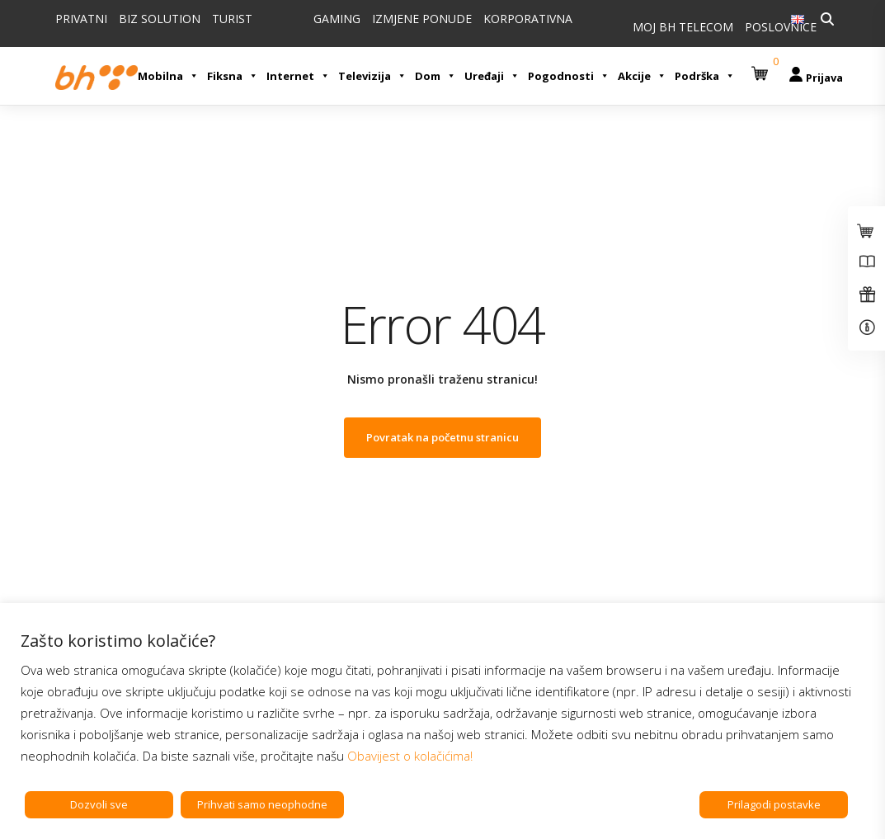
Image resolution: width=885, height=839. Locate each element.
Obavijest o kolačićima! (410, 755)
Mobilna (168, 75)
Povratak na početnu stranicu (442, 437)
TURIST (232, 18)
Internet (298, 75)
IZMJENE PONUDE (422, 18)
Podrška (705, 75)
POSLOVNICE (781, 27)
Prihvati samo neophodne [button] (262, 804)
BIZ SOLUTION (159, 18)
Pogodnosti (569, 75)
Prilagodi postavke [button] (774, 804)
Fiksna (232, 75)
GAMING (336, 18)
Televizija (372, 75)
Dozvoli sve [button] (99, 804)
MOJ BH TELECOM (683, 27)
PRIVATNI (81, 18)
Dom (435, 75)
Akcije (642, 75)
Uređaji (492, 75)
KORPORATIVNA (527, 18)
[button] (762, 67)
